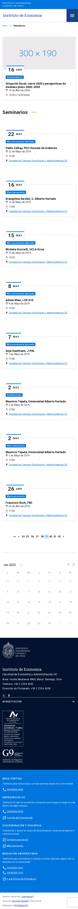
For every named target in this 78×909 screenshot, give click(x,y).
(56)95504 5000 (15, 811)
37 (37, 536)
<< (14, 536)
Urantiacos (27, 896)
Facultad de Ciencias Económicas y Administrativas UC (38, 160)
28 (28, 623)
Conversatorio (15, 77)
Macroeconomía (16, 192)
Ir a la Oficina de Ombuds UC (21, 879)
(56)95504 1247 (15, 873)
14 (28, 602)
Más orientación (15, 846)
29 (39, 623)
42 (59, 536)
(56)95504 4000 (15, 789)
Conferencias (14, 395)
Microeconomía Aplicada (20, 141)
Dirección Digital (19, 901)
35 (27, 536)
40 (50, 536)
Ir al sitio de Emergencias (20, 817)
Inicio (4, 25)
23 (49, 612)
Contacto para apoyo (18, 839)
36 (32, 536)
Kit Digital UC (21, 905)
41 (55, 536)
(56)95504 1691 (15, 868)
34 (23, 536)
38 (42, 536)
